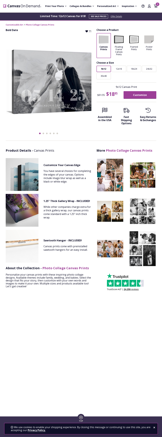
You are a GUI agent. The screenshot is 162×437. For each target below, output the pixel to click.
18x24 (134, 68)
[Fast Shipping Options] (126, 117)
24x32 (149, 68)
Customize (140, 95)
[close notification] (154, 427)
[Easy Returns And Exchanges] (148, 116)
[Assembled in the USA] (105, 116)
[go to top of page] (81, 418)
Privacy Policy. (37, 430)
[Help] (143, 6)
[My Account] (149, 6)
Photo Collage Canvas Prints (40, 24)
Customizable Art (14, 24)
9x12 (103, 68)
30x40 (104, 75)
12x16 (119, 68)
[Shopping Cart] (156, 6)
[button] (40, 133)
